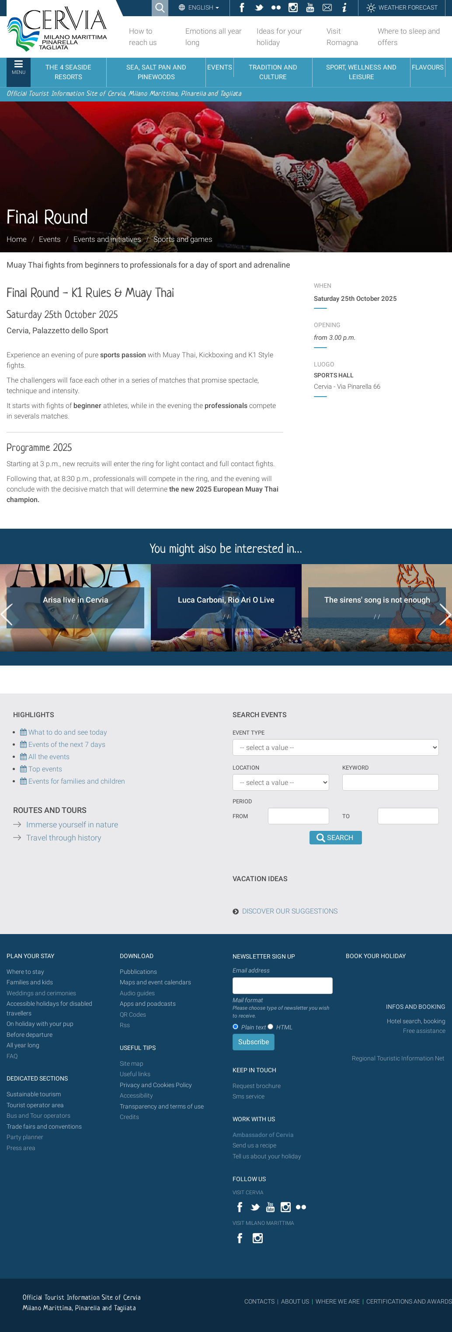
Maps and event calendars (155, 982)
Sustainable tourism (34, 1094)
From (240, 816)
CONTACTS (259, 1301)
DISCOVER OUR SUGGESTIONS (289, 911)
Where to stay (25, 972)
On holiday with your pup (40, 1024)
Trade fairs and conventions (44, 1126)
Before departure (29, 1035)
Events (50, 239)
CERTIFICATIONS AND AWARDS (409, 1301)
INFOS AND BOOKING (415, 1007)
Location (246, 767)
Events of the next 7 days (66, 744)
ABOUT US (295, 1301)
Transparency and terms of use (162, 1106)
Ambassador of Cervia (263, 1135)
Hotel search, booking (416, 1021)
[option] (75, 608)
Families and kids (30, 982)
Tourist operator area (35, 1105)
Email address (251, 970)
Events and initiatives (107, 239)
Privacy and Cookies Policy (156, 1085)
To (346, 816)
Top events (44, 769)
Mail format (283, 1008)
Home (17, 239)
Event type (248, 732)
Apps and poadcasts (148, 1004)
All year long (23, 1045)
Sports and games (182, 239)
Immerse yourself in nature (72, 824)
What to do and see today (63, 732)
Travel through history (63, 837)
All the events (48, 757)
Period (242, 801)
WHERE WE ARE (338, 1301)
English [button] (203, 7)
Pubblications (138, 972)
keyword (355, 767)
